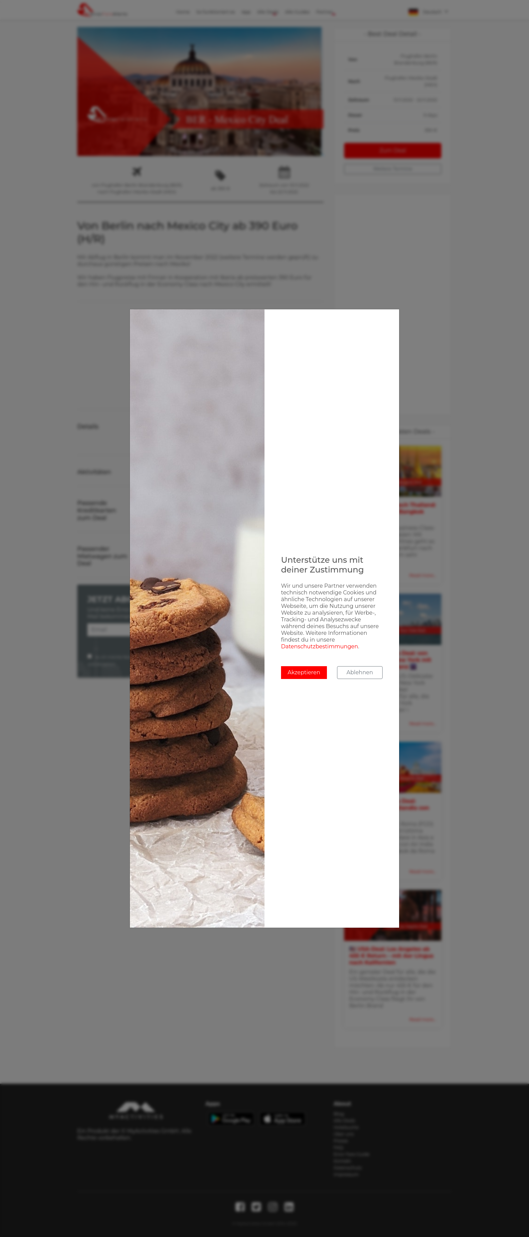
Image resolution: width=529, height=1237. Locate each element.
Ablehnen (359, 672)
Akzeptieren (303, 672)
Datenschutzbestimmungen (319, 646)
